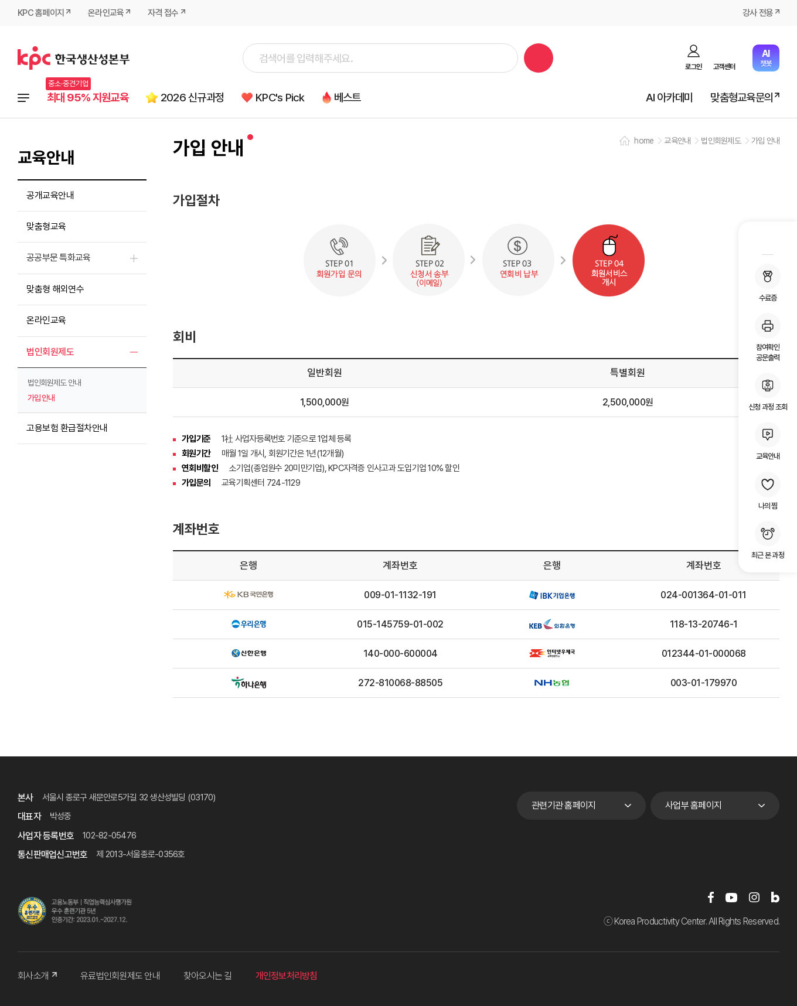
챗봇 (765, 57)
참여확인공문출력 (768, 337)
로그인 (693, 67)
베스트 (347, 97)
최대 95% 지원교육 (87, 97)
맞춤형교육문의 (741, 97)
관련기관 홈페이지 (563, 805)
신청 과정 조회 (767, 392)
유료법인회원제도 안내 (120, 975)
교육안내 (768, 441)
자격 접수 (163, 13)
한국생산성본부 (74, 58)
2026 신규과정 (192, 97)
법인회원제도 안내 (54, 382)
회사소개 (37, 975)
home (643, 140)
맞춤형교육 (46, 226)
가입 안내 (41, 398)
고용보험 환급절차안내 (67, 428)
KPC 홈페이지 (41, 13)
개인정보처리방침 (287, 975)
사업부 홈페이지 (693, 805)
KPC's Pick (280, 97)
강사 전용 (757, 13)
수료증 (768, 283)
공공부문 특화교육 (58, 257)
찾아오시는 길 (207, 975)
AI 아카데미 (669, 97)
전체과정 (23, 97)
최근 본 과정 (767, 540)
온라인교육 (106, 13)
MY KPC (767, 239)
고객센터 (724, 67)
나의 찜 (768, 491)
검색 (538, 58)
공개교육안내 (50, 195)
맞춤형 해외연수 (55, 289)
